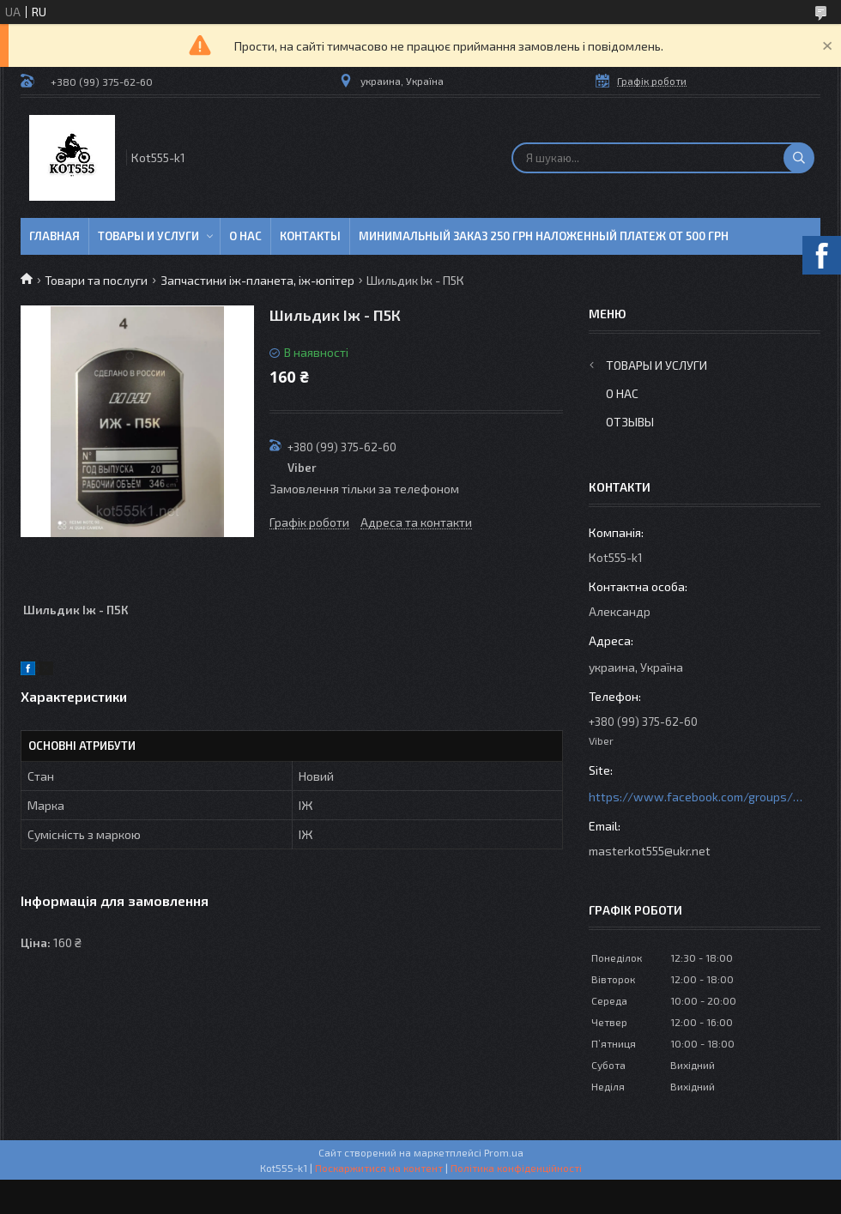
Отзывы (630, 421)
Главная (54, 236)
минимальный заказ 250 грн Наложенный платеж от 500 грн (544, 236)
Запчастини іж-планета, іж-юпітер (257, 280)
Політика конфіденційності (516, 1168)
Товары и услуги (148, 236)
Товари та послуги (96, 280)
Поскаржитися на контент (379, 1168)
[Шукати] (799, 157)
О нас (245, 236)
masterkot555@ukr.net (650, 850)
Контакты (310, 236)
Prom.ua (503, 1152)
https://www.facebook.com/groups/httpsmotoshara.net (696, 796)
